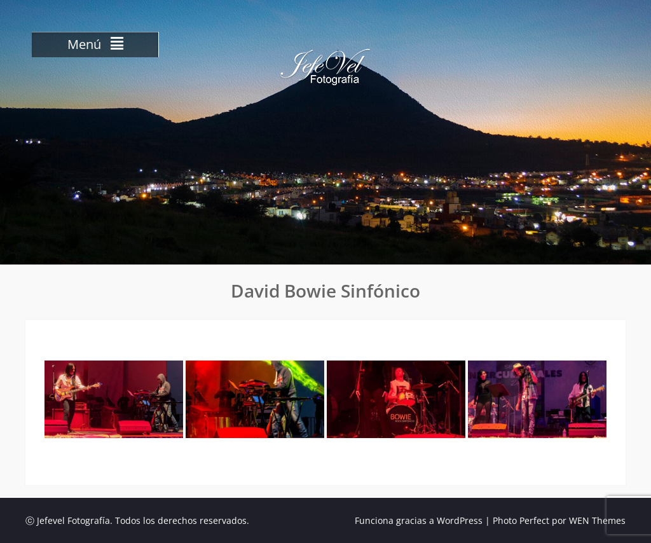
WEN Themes (597, 520)
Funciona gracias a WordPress (419, 520)
